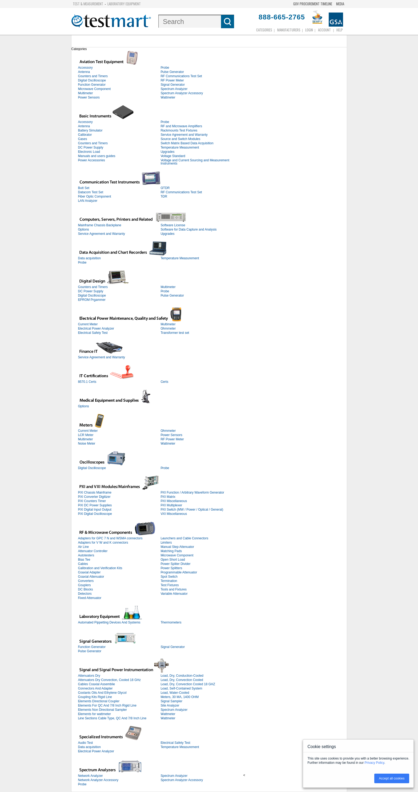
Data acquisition (89, 258)
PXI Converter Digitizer (94, 497)
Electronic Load (89, 152)
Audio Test (85, 743)
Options (83, 229)
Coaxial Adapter (89, 572)
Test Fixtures (170, 585)
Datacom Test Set (90, 192)
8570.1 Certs (87, 382)
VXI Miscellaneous (174, 514)
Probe (165, 67)
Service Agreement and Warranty (184, 135)
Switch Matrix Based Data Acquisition (187, 143)
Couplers (84, 585)
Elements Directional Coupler (98, 701)
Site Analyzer (170, 705)
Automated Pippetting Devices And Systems (109, 622)
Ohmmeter (168, 328)
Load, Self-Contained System (181, 688)
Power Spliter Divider (176, 564)
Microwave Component (94, 89)
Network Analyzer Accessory (98, 780)
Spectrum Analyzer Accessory (182, 93)
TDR (164, 196)
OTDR (165, 188)
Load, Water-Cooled (175, 693)
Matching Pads (171, 551)
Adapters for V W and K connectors (103, 542)
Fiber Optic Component (94, 196)
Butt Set (84, 188)
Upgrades (168, 152)
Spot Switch (169, 576)
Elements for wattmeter (94, 714)
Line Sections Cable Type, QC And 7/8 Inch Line (112, 718)
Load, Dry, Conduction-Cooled (182, 676)
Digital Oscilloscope (92, 80)
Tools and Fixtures (174, 589)
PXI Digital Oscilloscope (95, 514)
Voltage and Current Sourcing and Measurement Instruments (195, 161)
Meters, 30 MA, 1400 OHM (180, 697)
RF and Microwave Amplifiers (181, 126)
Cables (83, 564)
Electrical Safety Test (93, 333)
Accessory (85, 67)
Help (339, 29)
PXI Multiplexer (171, 505)
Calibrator (85, 135)
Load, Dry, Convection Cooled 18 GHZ (188, 684)
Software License (173, 225)
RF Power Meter (172, 80)
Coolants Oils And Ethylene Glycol (102, 693)
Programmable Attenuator (179, 572)
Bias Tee (84, 559)
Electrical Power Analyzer (96, 328)
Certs (164, 382)
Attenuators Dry (89, 676)
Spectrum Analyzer (174, 89)
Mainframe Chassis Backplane (99, 225)
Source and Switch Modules (180, 139)
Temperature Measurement (180, 147)
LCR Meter (86, 435)
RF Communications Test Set (181, 76)
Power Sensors (89, 97)
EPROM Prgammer (92, 300)
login (309, 29)
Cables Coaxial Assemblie (96, 684)
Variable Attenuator (174, 594)
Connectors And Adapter (95, 688)
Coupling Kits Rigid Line (95, 697)
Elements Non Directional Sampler (102, 710)
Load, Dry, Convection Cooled (182, 680)
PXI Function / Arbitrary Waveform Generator (192, 492)
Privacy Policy (374, 763)
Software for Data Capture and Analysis (189, 229)
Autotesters (86, 555)
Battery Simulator (90, 130)
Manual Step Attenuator (177, 547)
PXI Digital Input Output (94, 509)
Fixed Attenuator (89, 598)
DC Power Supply (90, 147)
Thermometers (171, 622)
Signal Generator (173, 85)
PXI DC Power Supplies (95, 505)
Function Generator (92, 85)
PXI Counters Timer (92, 501)
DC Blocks (85, 589)
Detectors (85, 594)
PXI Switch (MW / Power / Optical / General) (192, 509)
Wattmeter (168, 97)
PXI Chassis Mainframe (94, 492)
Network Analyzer (90, 776)
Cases (82, 139)
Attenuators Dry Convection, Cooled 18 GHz (109, 680)
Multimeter (85, 93)
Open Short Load (173, 559)
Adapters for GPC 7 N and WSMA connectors (110, 538)
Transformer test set (175, 333)
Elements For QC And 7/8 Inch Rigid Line (107, 705)
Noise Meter (86, 443)
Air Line (83, 547)
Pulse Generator (172, 72)
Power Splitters (171, 568)
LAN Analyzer (88, 201)
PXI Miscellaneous (174, 501)
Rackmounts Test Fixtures (179, 130)
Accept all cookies (391, 778)
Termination (169, 581)
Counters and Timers (93, 76)
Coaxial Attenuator (91, 576)
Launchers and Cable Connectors (184, 538)
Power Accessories (91, 160)
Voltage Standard (173, 156)
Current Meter (88, 324)
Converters (86, 581)
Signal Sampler (171, 701)
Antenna (84, 72)
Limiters (166, 542)
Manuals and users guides (96, 156)
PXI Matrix (168, 497)
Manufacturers (288, 29)
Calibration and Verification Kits (100, 568)
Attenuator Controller (93, 551)
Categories (264, 29)
